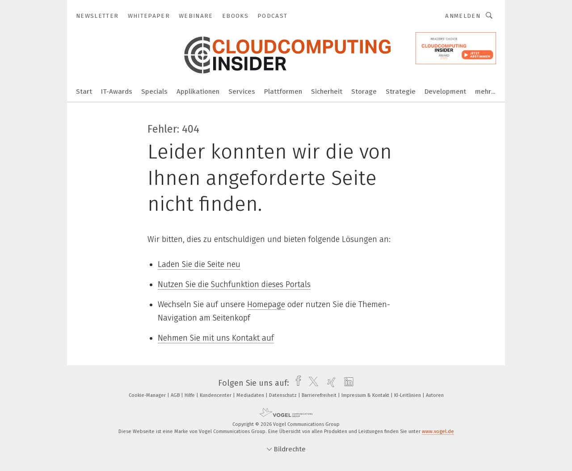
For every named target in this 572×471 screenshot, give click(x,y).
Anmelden (462, 16)
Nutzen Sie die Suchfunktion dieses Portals (234, 284)
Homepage (266, 304)
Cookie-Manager (148, 395)
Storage (364, 92)
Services (241, 92)
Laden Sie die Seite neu (199, 264)
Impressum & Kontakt (366, 395)
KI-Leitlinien (408, 395)
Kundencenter (216, 395)
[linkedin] (346, 383)
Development (445, 92)
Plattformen (283, 92)
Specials (154, 92)
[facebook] (296, 383)
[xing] (329, 383)
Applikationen (198, 92)
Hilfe (190, 395)
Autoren (435, 395)
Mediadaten (250, 395)
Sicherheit (326, 92)
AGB (176, 395)
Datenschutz (283, 395)
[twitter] (311, 383)
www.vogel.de (438, 431)
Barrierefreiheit (320, 395)
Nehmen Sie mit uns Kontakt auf (216, 338)
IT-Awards (116, 92)
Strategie (401, 92)
